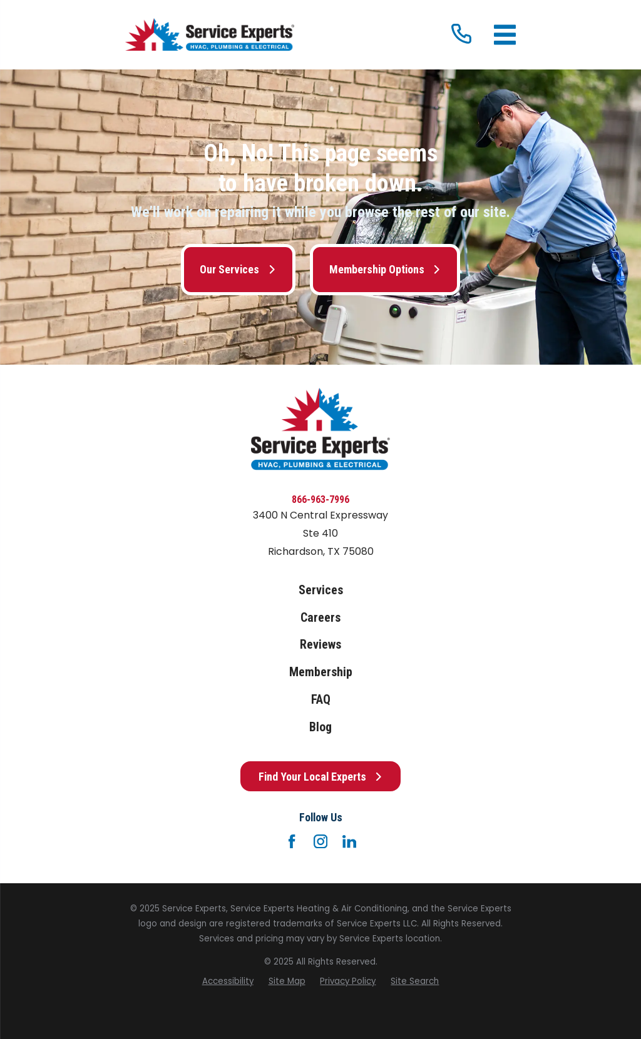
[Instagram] (320, 841)
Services (321, 590)
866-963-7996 (320, 499)
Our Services (238, 269)
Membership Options (385, 269)
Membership (320, 672)
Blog (320, 727)
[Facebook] (292, 841)
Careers (320, 618)
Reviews (320, 644)
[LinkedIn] (349, 841)
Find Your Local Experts (321, 776)
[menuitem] (228, 981)
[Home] (209, 34)
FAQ (321, 699)
